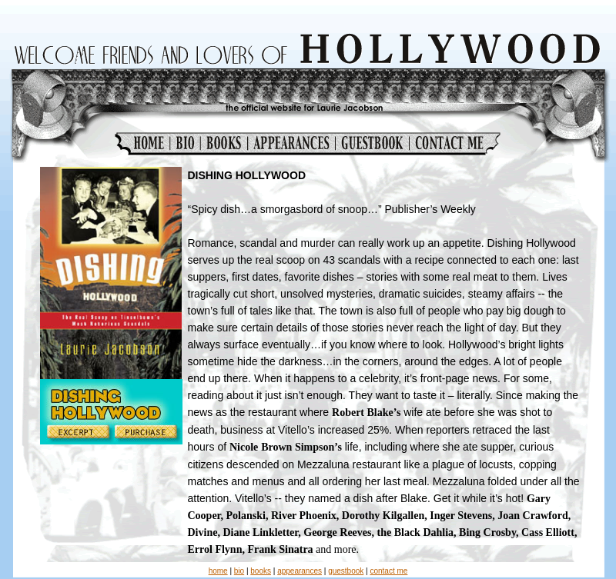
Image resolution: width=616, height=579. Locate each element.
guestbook (345, 571)
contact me (388, 571)
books (260, 571)
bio (239, 571)
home (218, 571)
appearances (299, 571)
